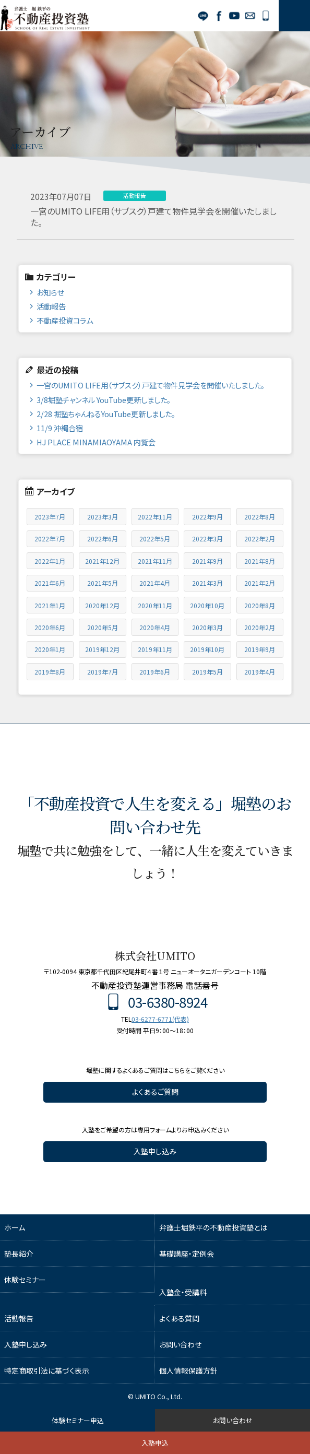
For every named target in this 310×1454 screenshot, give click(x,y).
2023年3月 (102, 516)
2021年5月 (102, 582)
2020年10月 (207, 605)
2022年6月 (102, 538)
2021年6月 (49, 582)
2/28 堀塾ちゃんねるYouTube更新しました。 (106, 414)
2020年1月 (49, 649)
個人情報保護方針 (188, 1370)
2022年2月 (259, 538)
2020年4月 (154, 627)
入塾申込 (155, 1443)
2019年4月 (259, 671)
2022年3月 (207, 538)
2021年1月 (49, 605)
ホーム (14, 1227)
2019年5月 (207, 671)
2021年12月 (102, 561)
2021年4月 (154, 582)
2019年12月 (102, 649)
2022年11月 (155, 516)
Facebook (218, 15)
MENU (294, 15)
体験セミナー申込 (78, 1420)
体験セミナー (25, 1279)
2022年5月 (154, 538)
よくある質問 (179, 1318)
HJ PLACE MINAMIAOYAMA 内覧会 (96, 442)
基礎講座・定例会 (186, 1253)
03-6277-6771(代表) (160, 1018)
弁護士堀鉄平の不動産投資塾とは (213, 1227)
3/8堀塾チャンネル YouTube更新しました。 (104, 400)
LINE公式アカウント (203, 15)
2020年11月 (155, 605)
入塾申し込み (155, 1151)
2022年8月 (259, 516)
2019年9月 (259, 649)
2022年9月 (207, 516)
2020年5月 (102, 627)
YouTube (234, 15)
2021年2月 (259, 582)
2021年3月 (207, 582)
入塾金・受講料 (183, 1292)
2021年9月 (207, 561)
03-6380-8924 (265, 15)
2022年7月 (49, 538)
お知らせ (50, 292)
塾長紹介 (18, 1253)
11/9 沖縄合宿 (60, 428)
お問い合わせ (250, 15)
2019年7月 (102, 671)
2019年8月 (49, 671)
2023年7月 (49, 516)
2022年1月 (49, 561)
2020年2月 (259, 627)
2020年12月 (102, 605)
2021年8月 (259, 561)
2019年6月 (154, 671)
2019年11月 (155, 649)
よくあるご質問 (155, 1091)
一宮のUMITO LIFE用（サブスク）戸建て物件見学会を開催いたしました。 (151, 385)
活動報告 (51, 306)
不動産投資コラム (65, 320)
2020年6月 (49, 627)
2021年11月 (155, 561)
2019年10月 (207, 649)
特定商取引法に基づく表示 (46, 1370)
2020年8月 (259, 605)
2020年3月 (207, 627)
